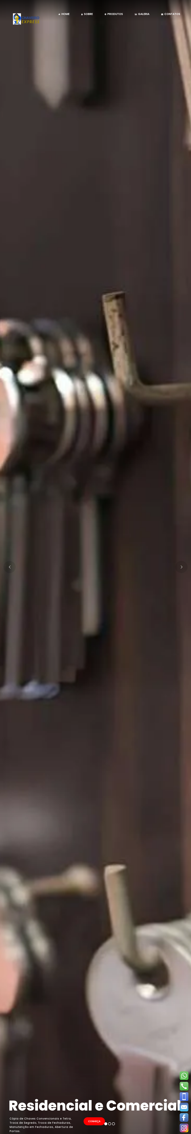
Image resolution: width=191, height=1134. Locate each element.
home (64, 14)
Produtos (114, 14)
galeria (142, 14)
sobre (87, 14)
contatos (170, 14)
